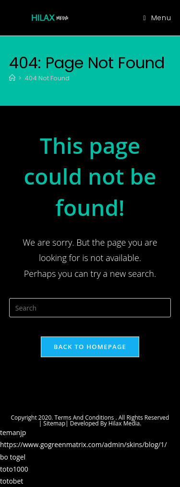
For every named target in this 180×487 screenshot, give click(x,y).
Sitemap (54, 423)
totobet (11, 481)
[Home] (12, 78)
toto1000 (14, 469)
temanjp (13, 432)
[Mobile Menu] (157, 18)
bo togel (12, 457)
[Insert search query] (90, 307)
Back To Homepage (90, 346)
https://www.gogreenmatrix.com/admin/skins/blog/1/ (83, 444)
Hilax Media (124, 423)
